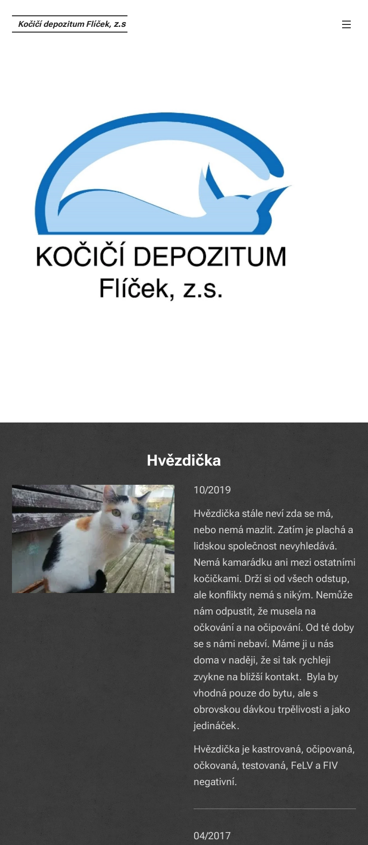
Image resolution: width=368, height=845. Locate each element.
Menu (346, 24)
